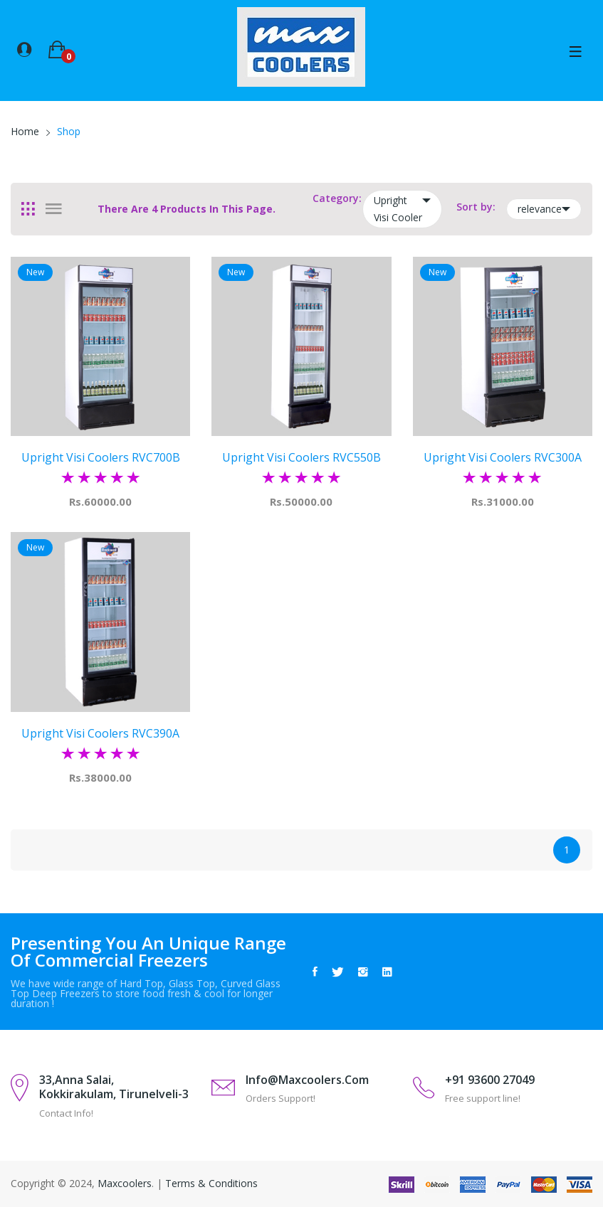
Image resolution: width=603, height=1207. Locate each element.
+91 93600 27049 (490, 1080)
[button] (24, 48)
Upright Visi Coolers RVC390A (100, 732)
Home (25, 131)
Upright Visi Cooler (402, 208)
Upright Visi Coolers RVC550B (301, 457)
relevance (544, 209)
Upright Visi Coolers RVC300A (502, 457)
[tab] (28, 209)
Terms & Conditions (211, 1183)
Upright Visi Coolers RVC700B (100, 457)
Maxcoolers (125, 1183)
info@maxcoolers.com (307, 1080)
